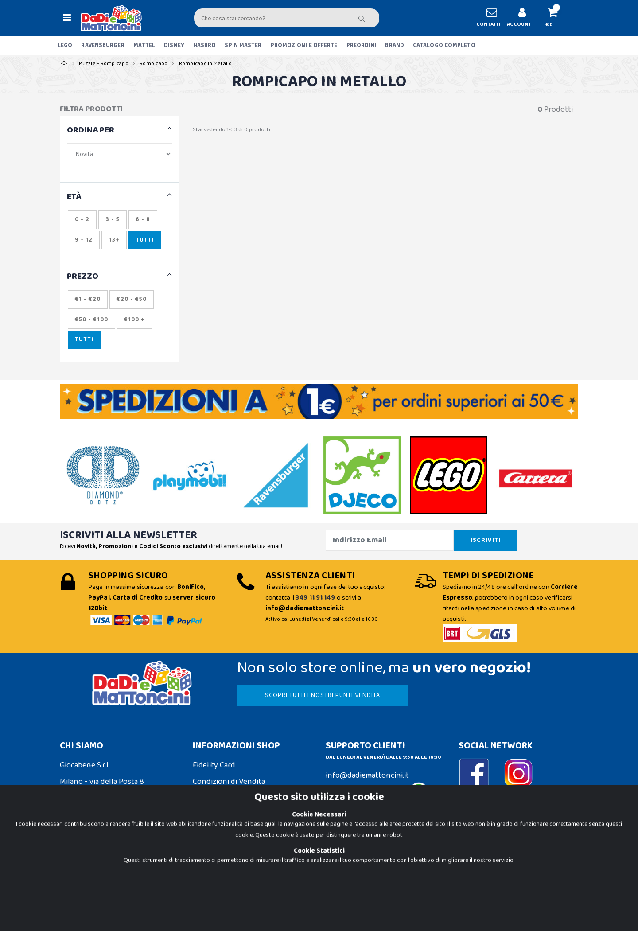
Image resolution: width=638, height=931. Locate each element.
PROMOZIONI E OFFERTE (304, 45)
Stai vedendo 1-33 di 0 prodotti (231, 129)
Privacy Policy (83, 874)
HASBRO (204, 45)
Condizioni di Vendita (229, 781)
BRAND (394, 45)
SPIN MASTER (243, 45)
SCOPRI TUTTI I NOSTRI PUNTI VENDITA (322, 695)
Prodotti (555, 110)
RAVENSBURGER (102, 45)
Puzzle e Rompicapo (103, 63)
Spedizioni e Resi (221, 798)
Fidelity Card (214, 765)
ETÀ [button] (74, 197)
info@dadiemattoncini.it (367, 775)
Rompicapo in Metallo (205, 63)
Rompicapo (153, 63)
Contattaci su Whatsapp (377, 794)
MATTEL (144, 45)
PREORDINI (361, 45)
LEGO (65, 45)
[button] (556, 18)
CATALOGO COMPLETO (444, 45)
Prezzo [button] (82, 276)
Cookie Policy (82, 857)
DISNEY (174, 45)
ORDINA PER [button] (90, 130)
